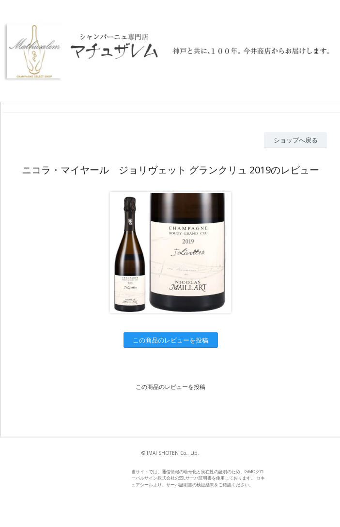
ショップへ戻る (296, 140)
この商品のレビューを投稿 (170, 340)
